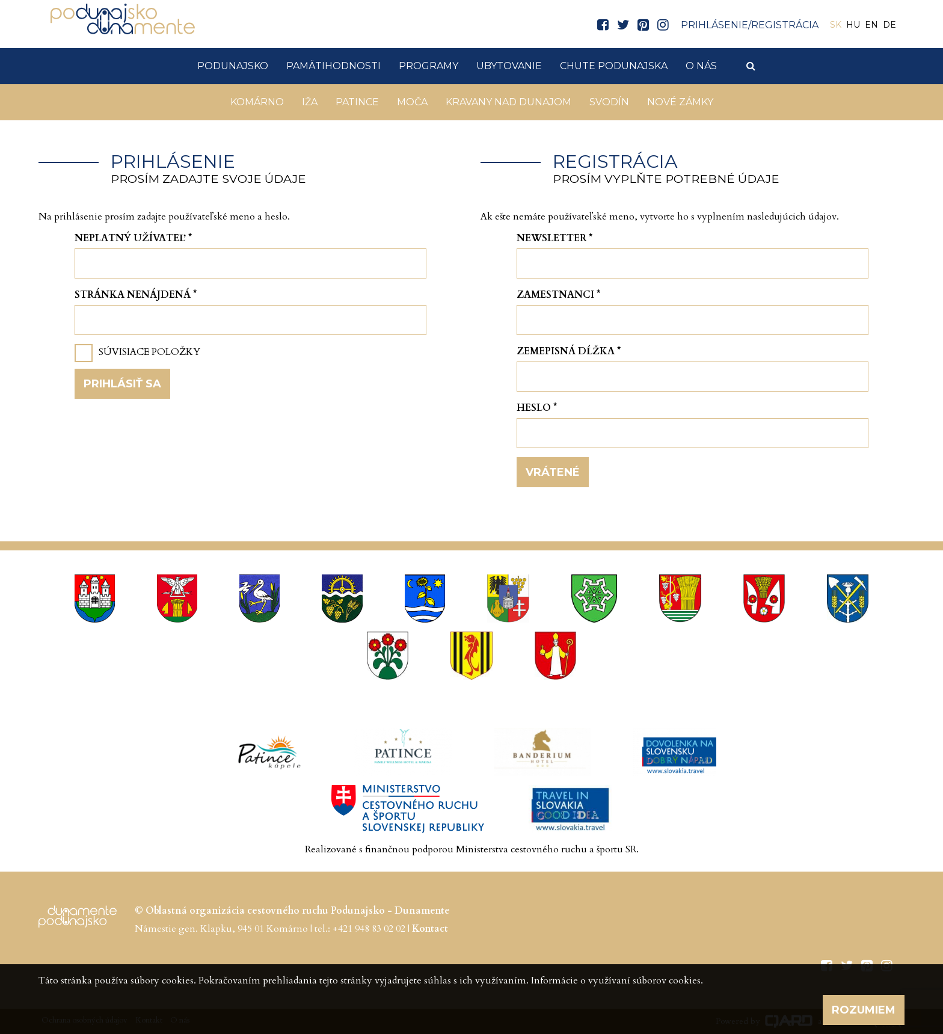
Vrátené (553, 472)
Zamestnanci (558, 294)
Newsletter (554, 238)
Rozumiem (863, 1010)
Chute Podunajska (614, 66)
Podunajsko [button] (232, 66)
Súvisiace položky (149, 352)
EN (871, 24)
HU (853, 24)
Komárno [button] (257, 102)
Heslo (537, 407)
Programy (428, 66)
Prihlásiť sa (122, 383)
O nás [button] (701, 66)
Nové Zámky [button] (680, 102)
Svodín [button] (609, 102)
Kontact (430, 928)
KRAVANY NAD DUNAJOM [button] (508, 102)
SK (835, 24)
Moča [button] (412, 102)
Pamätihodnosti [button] (333, 66)
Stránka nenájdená (136, 294)
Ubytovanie (509, 66)
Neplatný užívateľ (133, 238)
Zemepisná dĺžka (569, 351)
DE (889, 24)
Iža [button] (310, 102)
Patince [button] (357, 102)
